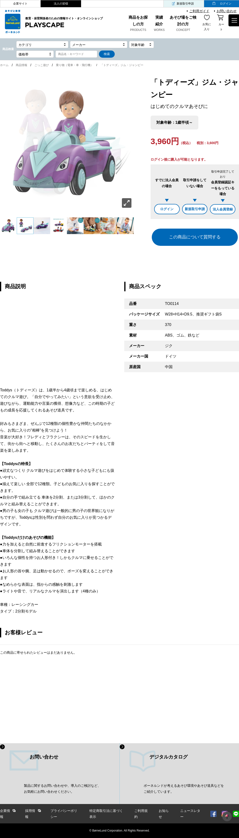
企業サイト (20, 3)
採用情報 (30, 814)
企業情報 (5, 814)
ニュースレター (190, 814)
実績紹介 (159, 24)
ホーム (4, 65)
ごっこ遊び (41, 65)
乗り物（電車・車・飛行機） (74, 65)
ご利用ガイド (199, 11)
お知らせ (164, 814)
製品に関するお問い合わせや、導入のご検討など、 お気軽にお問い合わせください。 (62, 788)
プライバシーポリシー (63, 814)
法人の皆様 (61, 3)
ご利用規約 (141, 814)
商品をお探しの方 (138, 24)
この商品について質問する (195, 237)
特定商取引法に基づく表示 (106, 814)
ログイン (167, 209)
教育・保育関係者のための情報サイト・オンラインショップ (64, 22)
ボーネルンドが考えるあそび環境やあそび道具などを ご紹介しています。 (184, 788)
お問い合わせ (227, 11)
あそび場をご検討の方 (183, 24)
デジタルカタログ (168, 756)
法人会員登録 (223, 209)
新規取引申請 (185, 3)
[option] (67, 143)
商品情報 (21, 65)
